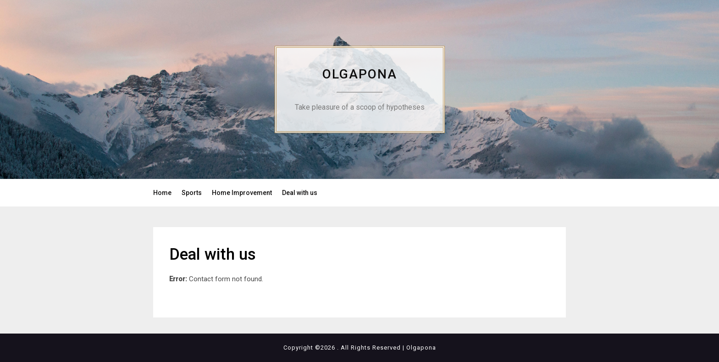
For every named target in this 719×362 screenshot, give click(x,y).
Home (162, 192)
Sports (192, 192)
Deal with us (299, 192)
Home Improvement (242, 192)
